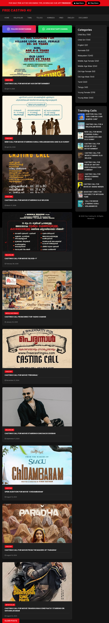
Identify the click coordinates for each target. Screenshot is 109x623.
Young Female (84, 92)
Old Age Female (84, 71)
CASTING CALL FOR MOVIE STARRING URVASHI (92, 176)
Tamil (29, 18)
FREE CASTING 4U (16, 10)
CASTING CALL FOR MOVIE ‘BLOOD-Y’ (21, 258)
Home (7, 18)
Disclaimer (83, 18)
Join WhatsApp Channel (55, 29)
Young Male (83, 98)
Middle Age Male (85, 66)
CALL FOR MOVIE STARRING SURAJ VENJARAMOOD (92, 203)
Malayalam (18, 18)
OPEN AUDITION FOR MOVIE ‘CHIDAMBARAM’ (24, 492)
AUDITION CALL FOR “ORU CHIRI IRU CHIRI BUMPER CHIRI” (94, 116)
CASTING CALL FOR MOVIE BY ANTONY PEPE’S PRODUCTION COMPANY (92, 166)
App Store (79, 3)
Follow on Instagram (19, 29)
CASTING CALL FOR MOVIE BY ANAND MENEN (94, 185)
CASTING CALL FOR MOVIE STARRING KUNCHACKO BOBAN (30, 433)
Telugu (39, 18)
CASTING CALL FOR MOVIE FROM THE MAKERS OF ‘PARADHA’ (31, 550)
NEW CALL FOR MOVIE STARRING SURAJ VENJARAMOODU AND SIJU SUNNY (37, 142)
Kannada (51, 18)
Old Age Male (83, 77)
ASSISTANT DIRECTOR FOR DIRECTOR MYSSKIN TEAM (94, 194)
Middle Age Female (86, 61)
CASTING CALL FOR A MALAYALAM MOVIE (94, 125)
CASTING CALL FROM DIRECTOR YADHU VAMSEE (25, 317)
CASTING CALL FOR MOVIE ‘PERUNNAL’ (21, 375)
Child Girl (81, 40)
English (71, 18)
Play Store (93, 3)
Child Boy (82, 34)
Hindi (61, 18)
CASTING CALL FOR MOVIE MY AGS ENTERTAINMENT (27, 83)
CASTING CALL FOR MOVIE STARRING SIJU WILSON (27, 200)
